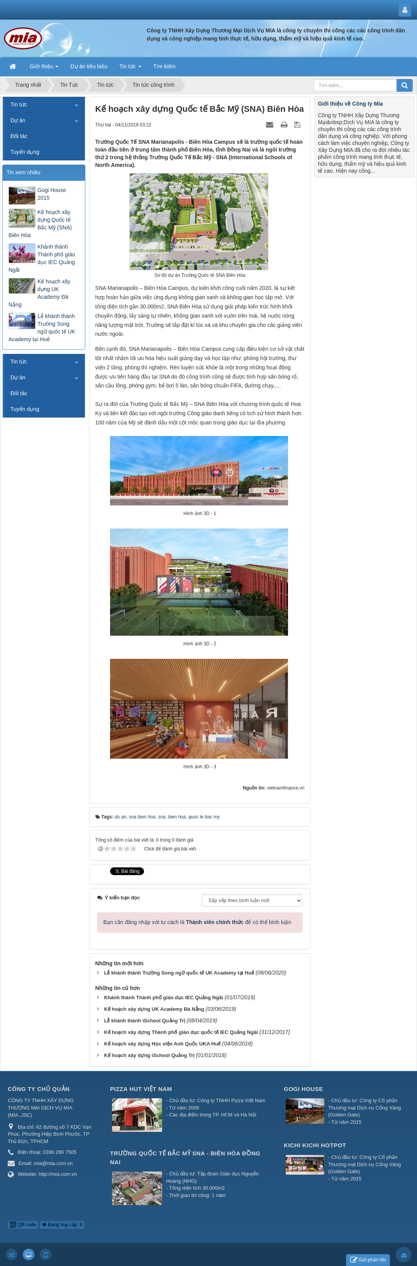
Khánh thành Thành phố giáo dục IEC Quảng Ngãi (41, 258)
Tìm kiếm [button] (164, 66)
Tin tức (18, 104)
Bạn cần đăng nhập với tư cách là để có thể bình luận (197, 922)
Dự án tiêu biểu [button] (88, 66)
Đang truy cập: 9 (62, 1224)
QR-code (23, 1224)
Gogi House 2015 (51, 194)
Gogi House (303, 1089)
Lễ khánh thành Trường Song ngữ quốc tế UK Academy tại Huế (41, 327)
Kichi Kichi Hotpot (315, 1145)
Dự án (17, 120)
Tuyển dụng (24, 152)
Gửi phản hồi (368, 1260)
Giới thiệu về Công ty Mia (350, 104)
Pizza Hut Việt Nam (141, 1089)
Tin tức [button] (130, 68)
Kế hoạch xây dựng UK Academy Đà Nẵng (39, 293)
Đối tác (18, 136)
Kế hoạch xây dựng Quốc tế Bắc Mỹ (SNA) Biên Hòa (40, 223)
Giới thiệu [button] (44, 68)
